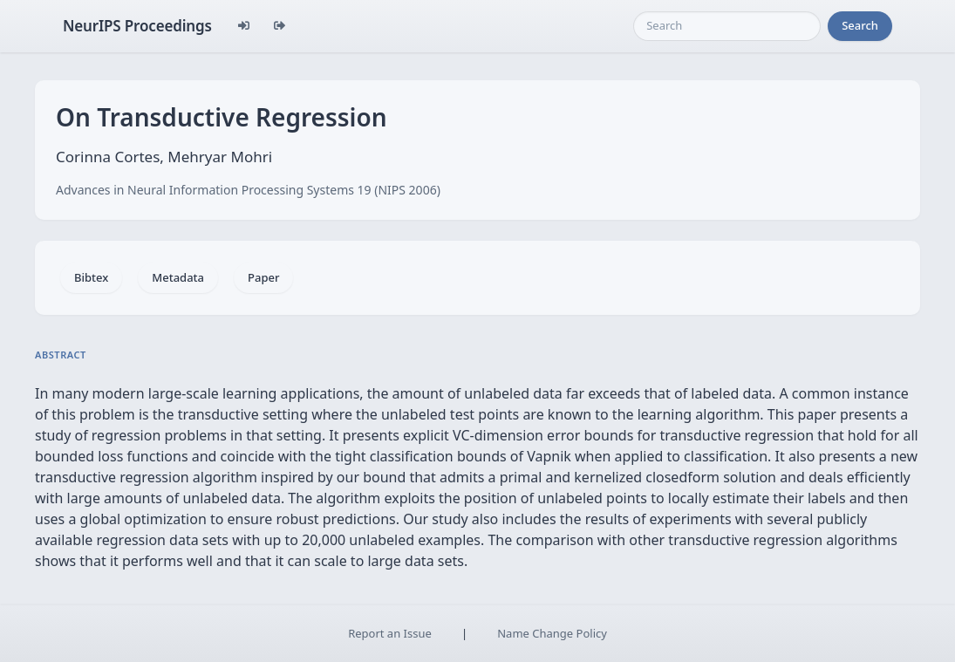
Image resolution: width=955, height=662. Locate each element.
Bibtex (91, 277)
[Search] (727, 26)
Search (860, 25)
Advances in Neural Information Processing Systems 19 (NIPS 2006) (248, 189)
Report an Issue (390, 633)
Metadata (178, 277)
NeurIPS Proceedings (137, 26)
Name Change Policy (552, 633)
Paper (263, 277)
